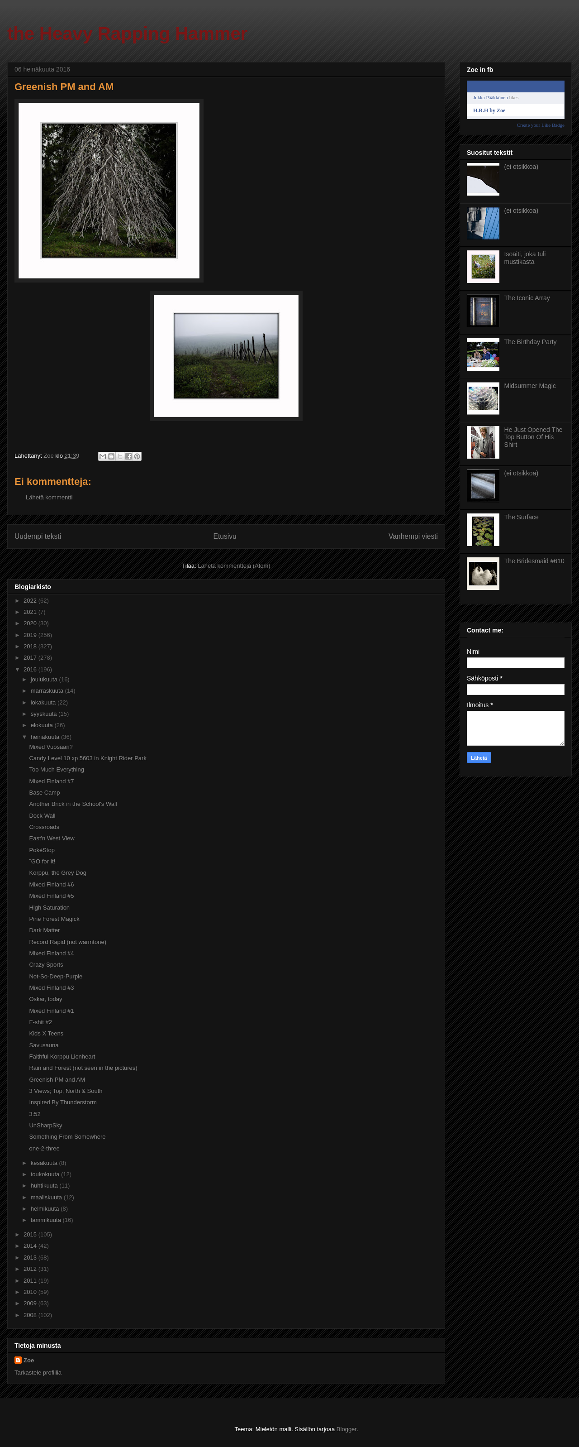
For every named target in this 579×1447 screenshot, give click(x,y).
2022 (31, 600)
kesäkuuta (45, 1163)
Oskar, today (45, 999)
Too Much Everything (56, 769)
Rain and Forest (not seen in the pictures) (83, 1067)
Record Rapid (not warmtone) (67, 942)
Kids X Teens (46, 1033)
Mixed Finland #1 (51, 1010)
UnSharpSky (45, 1125)
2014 (31, 1245)
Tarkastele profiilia (38, 1372)
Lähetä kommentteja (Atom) (234, 565)
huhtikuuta (45, 1185)
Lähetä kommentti (49, 497)
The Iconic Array (527, 298)
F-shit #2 (40, 1022)
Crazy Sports (46, 964)
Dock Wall (42, 815)
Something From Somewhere (67, 1136)
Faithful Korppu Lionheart (62, 1056)
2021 (31, 612)
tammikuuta (47, 1220)
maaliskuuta (47, 1197)
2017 (31, 657)
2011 (31, 1280)
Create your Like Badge (541, 125)
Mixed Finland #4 (51, 953)
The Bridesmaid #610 (534, 561)
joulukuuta (45, 679)
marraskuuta (48, 690)
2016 (31, 669)
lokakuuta (44, 702)
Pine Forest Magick (54, 918)
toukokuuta (46, 1174)
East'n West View (51, 838)
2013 (31, 1257)
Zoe (29, 1360)
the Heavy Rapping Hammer (127, 33)
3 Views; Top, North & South (65, 1091)
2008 (31, 1315)
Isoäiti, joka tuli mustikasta (525, 257)
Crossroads (44, 827)
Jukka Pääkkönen (490, 97)
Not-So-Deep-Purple (55, 976)
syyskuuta (44, 713)
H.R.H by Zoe (489, 110)
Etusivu (225, 536)
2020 (31, 623)
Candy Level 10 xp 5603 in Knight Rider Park (87, 758)
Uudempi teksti (37, 536)
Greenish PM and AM (57, 1079)
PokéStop (41, 850)
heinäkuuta (46, 736)
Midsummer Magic (530, 385)
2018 (31, 646)
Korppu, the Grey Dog (57, 872)
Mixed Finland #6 (51, 884)
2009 (31, 1303)
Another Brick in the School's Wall (73, 803)
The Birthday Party (530, 341)
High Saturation (49, 907)
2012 (31, 1268)
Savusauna (43, 1045)
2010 (31, 1292)
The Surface (521, 517)
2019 (31, 635)
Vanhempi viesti (413, 536)
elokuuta (43, 725)
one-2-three (44, 1148)
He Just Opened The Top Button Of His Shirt (533, 437)
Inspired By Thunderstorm (62, 1102)
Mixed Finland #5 (51, 895)
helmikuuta (46, 1208)
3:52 (34, 1114)
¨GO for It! (42, 861)
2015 (31, 1234)
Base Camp (44, 792)
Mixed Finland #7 (51, 781)
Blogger (346, 1429)
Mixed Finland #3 (51, 987)
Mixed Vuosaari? (50, 746)
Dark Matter (44, 930)
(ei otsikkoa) (521, 166)
